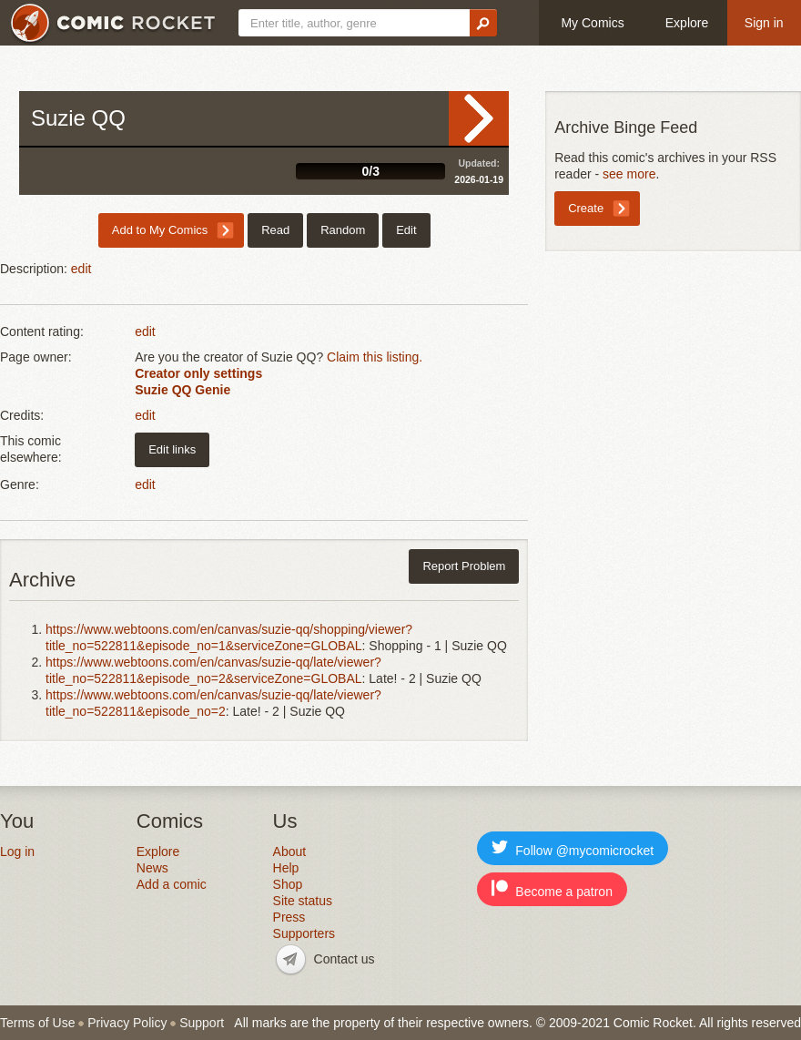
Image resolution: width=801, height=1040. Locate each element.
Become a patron (552, 889)
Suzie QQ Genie (182, 389)
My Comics (592, 22)
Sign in (764, 22)
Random (342, 230)
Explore (686, 22)
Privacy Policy (127, 1022)
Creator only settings (198, 373)
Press (289, 917)
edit (81, 268)
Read (479, 118)
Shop (288, 884)
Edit (406, 230)
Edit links (172, 449)
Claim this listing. (374, 357)
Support (201, 1022)
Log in (17, 851)
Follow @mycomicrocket (573, 848)
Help (286, 868)
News (152, 868)
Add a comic (172, 884)
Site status (302, 900)
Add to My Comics (160, 230)
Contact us (344, 959)
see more (629, 174)
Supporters (304, 933)
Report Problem (463, 566)
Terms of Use (37, 1022)
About (290, 851)
